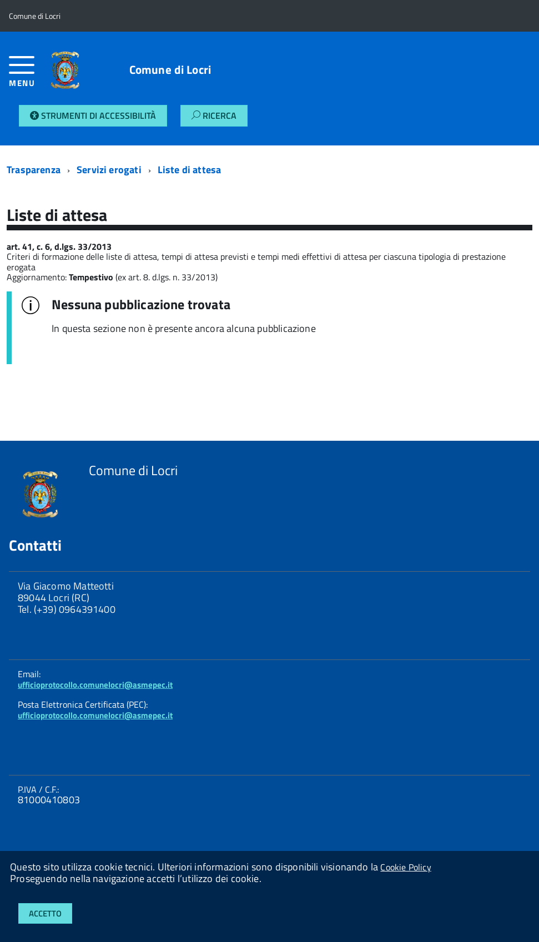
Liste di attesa (189, 169)
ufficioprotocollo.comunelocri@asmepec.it (95, 684)
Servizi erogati (109, 169)
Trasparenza (34, 169)
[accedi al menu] (24, 76)
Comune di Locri (170, 69)
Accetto (45, 913)
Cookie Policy (405, 867)
